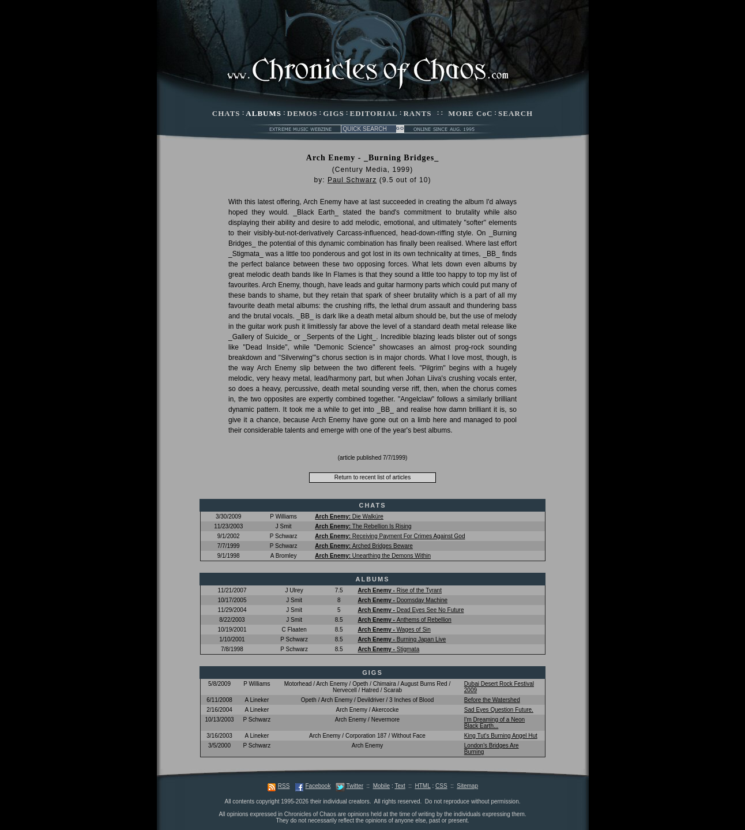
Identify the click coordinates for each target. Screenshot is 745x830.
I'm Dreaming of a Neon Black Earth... (494, 722)
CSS (441, 786)
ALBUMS (263, 113)
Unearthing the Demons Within (373, 556)
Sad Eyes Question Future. (498, 710)
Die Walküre (349, 516)
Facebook (317, 786)
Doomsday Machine (402, 600)
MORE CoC (470, 113)
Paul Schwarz (352, 180)
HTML (422, 786)
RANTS (417, 113)
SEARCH (515, 113)
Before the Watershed (492, 700)
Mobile (381, 786)
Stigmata (388, 649)
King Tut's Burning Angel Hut (500, 736)
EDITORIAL (374, 113)
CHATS (226, 113)
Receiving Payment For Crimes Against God (390, 536)
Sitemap (467, 786)
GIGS (333, 113)
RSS (284, 786)
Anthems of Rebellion (404, 620)
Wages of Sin (394, 629)
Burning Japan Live (402, 639)
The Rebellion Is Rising (363, 526)
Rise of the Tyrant (399, 590)
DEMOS (302, 113)
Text (399, 786)
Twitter (355, 786)
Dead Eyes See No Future (411, 610)
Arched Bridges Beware (364, 546)
